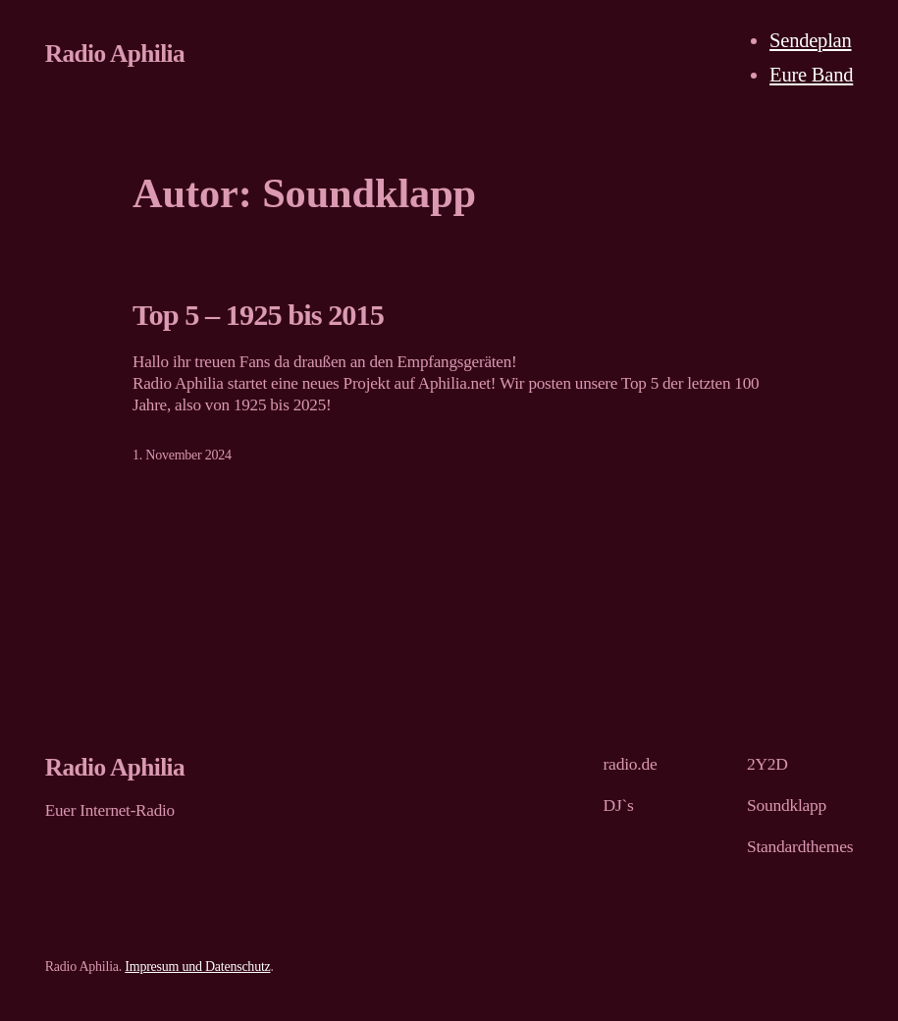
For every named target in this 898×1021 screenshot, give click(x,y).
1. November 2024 (182, 455)
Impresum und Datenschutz (197, 966)
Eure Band (811, 74)
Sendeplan (810, 40)
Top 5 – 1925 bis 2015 (258, 315)
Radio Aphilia (115, 53)
